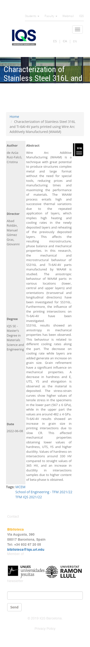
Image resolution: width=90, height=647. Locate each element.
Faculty (51, 16)
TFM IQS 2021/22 (28, 497)
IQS (81, 16)
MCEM (20, 487)
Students (32, 16)
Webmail (68, 16)
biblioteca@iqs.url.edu (25, 549)
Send (14, 607)
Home (14, 116)
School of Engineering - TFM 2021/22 (43, 492)
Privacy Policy (45, 628)
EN (75, 41)
